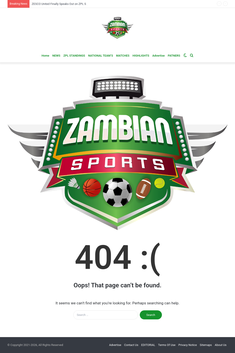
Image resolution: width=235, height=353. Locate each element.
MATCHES (122, 55)
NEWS (56, 55)
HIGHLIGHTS (140, 55)
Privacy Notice (188, 345)
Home (45, 55)
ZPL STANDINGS (74, 55)
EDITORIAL (148, 345)
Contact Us (131, 345)
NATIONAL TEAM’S (100, 55)
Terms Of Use (166, 345)
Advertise (158, 55)
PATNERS (174, 55)
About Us (221, 345)
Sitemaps (206, 345)
